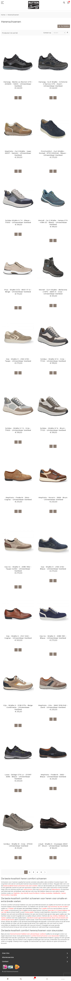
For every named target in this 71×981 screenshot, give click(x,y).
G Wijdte (23, 908)
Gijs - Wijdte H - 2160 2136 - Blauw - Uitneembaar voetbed (53, 568)
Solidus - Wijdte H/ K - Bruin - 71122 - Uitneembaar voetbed (53, 429)
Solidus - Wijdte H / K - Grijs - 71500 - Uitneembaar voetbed (18, 429)
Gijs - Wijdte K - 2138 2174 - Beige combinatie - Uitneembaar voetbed (18, 707)
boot (41, 889)
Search (64, 3)
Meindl (25, 893)
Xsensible (13, 895)
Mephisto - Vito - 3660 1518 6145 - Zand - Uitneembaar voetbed (53, 706)
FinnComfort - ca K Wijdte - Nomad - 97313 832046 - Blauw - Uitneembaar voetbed (53, 153)
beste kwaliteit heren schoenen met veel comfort (20, 886)
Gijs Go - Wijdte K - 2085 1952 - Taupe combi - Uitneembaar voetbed (18, 569)
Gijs (21, 893)
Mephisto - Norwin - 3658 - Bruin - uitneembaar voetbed (53, 499)
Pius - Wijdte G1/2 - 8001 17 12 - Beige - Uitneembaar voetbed (18, 291)
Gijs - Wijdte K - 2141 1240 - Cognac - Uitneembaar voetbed (18, 637)
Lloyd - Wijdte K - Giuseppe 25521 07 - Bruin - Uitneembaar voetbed (53, 845)
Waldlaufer (56, 893)
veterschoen (27, 889)
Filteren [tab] (65, 26)
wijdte (24, 910)
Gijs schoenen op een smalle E (58, 906)
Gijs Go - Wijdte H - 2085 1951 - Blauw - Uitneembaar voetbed (53, 637)
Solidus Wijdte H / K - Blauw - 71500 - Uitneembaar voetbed (18, 221)
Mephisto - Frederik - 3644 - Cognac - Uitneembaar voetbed (18, 499)
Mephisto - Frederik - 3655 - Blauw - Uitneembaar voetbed (53, 776)
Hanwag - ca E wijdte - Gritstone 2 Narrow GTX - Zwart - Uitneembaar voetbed (53, 84)
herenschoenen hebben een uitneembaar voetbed (28, 934)
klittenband (56, 889)
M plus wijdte (29, 912)
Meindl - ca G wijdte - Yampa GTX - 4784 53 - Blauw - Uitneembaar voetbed (53, 222)
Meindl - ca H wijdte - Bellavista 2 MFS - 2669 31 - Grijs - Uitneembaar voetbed (53, 292)
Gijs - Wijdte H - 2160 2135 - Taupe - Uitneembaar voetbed (18, 360)
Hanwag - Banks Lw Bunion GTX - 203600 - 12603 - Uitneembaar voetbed (18, 84)
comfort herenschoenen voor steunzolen (45, 936)
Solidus (42, 893)
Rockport (36, 893)
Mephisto (16, 893)
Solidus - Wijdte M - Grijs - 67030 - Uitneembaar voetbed (18, 845)
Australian (49, 893)
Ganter (63, 893)
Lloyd (30, 893)
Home (3, 15)
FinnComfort (5, 895)
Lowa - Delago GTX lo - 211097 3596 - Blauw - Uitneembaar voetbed (18, 777)
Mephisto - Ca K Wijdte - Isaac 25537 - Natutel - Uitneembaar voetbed (18, 153)
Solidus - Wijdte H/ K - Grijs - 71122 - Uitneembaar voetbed (53, 360)
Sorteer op (47, 32)
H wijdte (44, 908)
